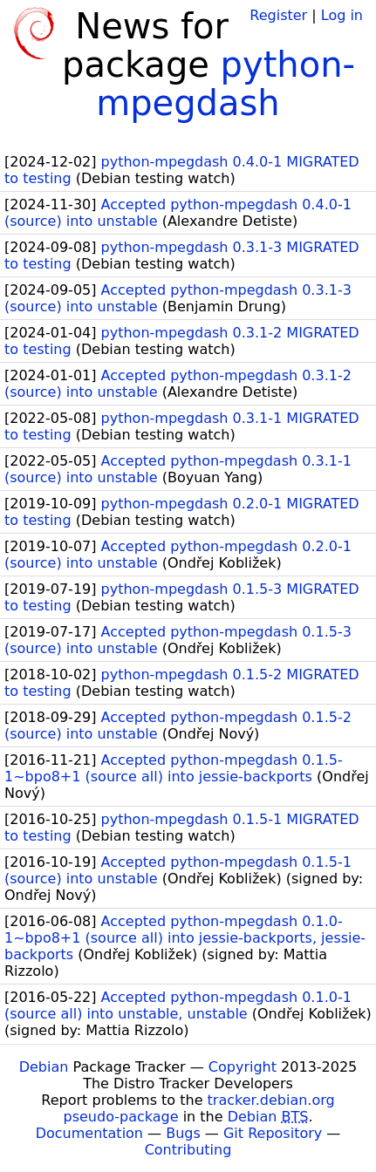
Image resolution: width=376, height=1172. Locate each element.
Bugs (183, 1133)
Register (278, 15)
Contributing (188, 1149)
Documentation (89, 1133)
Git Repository (272, 1133)
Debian (44, 1067)
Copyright (243, 1067)
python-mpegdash (225, 83)
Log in (342, 15)
